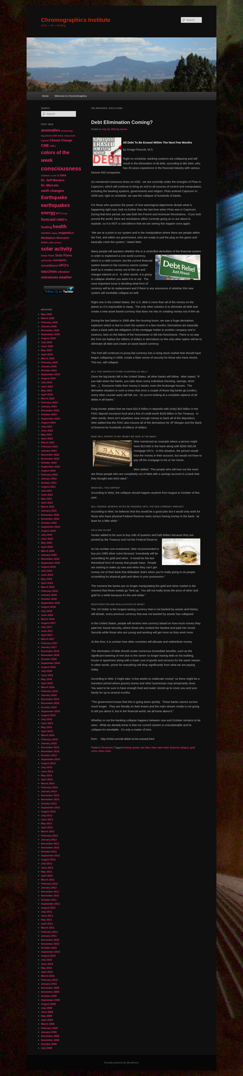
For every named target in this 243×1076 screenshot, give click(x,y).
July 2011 (46, 911)
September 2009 (50, 1000)
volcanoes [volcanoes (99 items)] (49, 277)
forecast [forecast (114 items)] (48, 219)
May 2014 (46, 775)
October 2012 (49, 851)
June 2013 (47, 819)
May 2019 (46, 579)
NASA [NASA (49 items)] (44, 242)
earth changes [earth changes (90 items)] (52, 191)
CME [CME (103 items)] (45, 145)
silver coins (104, 751)
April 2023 (47, 438)
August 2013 (48, 811)
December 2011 (50, 891)
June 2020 (47, 538)
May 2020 (46, 542)
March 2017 (47, 639)
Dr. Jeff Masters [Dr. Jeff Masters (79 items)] (53, 180)
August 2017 (48, 623)
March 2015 (47, 735)
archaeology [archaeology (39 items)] (67, 131)
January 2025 (49, 366)
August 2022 (48, 470)
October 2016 (49, 659)
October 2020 (49, 522)
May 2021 (46, 498)
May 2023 (46, 434)
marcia (123, 129)
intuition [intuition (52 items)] (46, 233)
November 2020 (50, 518)
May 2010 (46, 967)
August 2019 (48, 566)
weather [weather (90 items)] (65, 277)
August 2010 (48, 955)
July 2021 (46, 490)
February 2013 (49, 835)
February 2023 (49, 446)
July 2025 (46, 342)
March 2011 (47, 927)
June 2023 (47, 430)
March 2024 (47, 398)
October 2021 (49, 482)
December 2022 (50, 454)
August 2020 (48, 530)
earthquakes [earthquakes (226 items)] (55, 205)
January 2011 (49, 935)
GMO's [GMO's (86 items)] (61, 220)
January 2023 (49, 450)
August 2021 (48, 486)
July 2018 (46, 611)
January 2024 (49, 406)
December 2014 (50, 747)
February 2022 (49, 474)
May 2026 (46, 314)
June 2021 (47, 494)
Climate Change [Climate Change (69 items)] (61, 140)
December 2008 (50, 1036)
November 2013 (50, 799)
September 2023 (50, 418)
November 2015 (50, 703)
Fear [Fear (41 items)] (65, 213)
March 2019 (47, 587)
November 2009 (50, 991)
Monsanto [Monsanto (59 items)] (62, 237)
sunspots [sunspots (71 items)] (59, 260)
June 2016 (47, 675)
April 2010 (47, 971)
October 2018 (49, 599)
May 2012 (46, 871)
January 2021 (49, 510)
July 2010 (46, 959)
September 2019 (50, 562)
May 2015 (46, 727)
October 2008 (49, 1044)
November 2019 (50, 558)
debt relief (163, 747)
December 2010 (50, 939)
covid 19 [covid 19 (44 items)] (54, 175)
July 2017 (46, 627)
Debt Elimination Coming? (122, 122)
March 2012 (47, 879)
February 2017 (49, 643)
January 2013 (49, 839)
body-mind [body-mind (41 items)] (69, 136)
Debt (154, 747)
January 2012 (49, 887)
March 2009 (47, 1023)
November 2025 (50, 330)
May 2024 (46, 390)
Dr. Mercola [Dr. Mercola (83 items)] (49, 185)
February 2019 (49, 591)
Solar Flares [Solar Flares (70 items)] (63, 255)
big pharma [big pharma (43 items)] (47, 136)
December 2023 (50, 410)
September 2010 (50, 951)
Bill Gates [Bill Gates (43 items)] (59, 136)
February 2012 (49, 883)
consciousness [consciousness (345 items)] (61, 168)
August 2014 (48, 763)
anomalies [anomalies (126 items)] (50, 130)
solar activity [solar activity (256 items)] (56, 249)
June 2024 (47, 386)
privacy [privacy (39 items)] (57, 242)
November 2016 (50, 655)
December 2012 (50, 843)
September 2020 (50, 526)
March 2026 (47, 318)
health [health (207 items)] (60, 226)
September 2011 (50, 903)
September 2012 (50, 855)
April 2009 (47, 1019)
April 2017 (47, 635)
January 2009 (49, 1032)
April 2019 (47, 583)
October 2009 (49, 996)
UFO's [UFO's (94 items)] (64, 265)
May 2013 (46, 823)
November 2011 (50, 895)
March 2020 (47, 550)
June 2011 (47, 915)
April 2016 (47, 683)
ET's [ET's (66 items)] (59, 213)
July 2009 (46, 1008)
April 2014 (47, 779)
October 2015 (49, 707)
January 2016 (49, 695)
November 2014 (50, 751)
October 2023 (49, 414)
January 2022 (49, 478)
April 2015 (47, 731)
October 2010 (49, 947)
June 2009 (47, 1012)
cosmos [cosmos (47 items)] (45, 175)
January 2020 (49, 554)
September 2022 (50, 466)
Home (45, 96)
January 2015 (49, 743)
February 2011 (49, 931)
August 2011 (48, 907)
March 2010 (47, 975)
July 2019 (46, 570)
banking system (131, 747)
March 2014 (47, 783)
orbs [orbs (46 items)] (51, 242)
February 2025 (49, 362)
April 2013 (47, 827)
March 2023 (47, 442)
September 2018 (50, 602)
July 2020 (46, 534)
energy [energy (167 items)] (48, 212)
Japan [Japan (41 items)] (55, 233)
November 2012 (50, 847)
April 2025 (47, 354)
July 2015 (46, 719)
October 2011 (49, 899)
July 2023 (46, 426)
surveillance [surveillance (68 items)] (49, 265)
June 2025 (47, 346)
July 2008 (46, 1048)
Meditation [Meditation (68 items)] (48, 237)
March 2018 (47, 619)
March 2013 (47, 831)
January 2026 (49, 326)
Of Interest (107, 747)
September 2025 (50, 334)
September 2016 (50, 663)
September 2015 (50, 711)
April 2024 (47, 394)
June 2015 (47, 723)
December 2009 (50, 987)
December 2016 (50, 651)
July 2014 (46, 767)
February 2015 (49, 739)
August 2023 (48, 422)
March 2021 (47, 506)
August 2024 (48, 378)
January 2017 (49, 647)
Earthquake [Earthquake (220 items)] (54, 197)
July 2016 (46, 671)
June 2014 (47, 771)
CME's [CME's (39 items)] (53, 146)
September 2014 (50, 759)
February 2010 (49, 979)
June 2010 (47, 963)
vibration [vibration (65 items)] (64, 271)
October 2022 (49, 462)
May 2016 (46, 679)
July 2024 (46, 382)
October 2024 (49, 370)
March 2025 (47, 358)
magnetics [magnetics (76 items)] (66, 232)
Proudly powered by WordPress (121, 1062)
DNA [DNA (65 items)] (63, 175)
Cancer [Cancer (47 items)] (45, 140)
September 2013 (50, 807)
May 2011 (46, 919)
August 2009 (48, 1004)
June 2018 (47, 615)
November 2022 (50, 458)
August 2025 (48, 338)
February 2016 (49, 691)
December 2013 (50, 795)
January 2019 (49, 595)
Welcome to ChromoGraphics (70, 96)
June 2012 (47, 867)
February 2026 (49, 322)
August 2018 (48, 606)
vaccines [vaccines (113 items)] (49, 271)
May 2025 (46, 350)
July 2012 (46, 863)
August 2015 (48, 715)
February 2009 (49, 1028)
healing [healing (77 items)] (46, 227)
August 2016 (48, 667)
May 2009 (46, 1016)
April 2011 (47, 923)
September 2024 (50, 374)
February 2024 (49, 402)
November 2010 (50, 943)
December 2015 (50, 699)
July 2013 (46, 815)
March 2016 (47, 687)
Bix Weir (145, 747)
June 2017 (47, 631)
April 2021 (47, 502)
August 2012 (48, 859)
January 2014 (49, 791)
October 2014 (49, 755)
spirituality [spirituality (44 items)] (46, 260)
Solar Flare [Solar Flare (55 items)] (47, 255)
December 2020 (50, 514)
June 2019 (47, 574)
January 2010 (49, 983)
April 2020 (47, 546)
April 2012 (47, 875)
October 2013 (49, 803)
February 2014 (49, 787)
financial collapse (179, 747)
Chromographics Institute (75, 20)
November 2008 (50, 1040)
